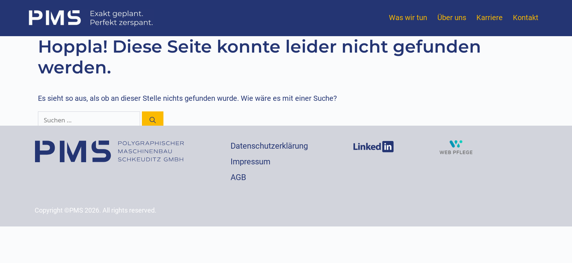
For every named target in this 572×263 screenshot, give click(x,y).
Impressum (250, 161)
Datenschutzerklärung (269, 145)
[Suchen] (152, 120)
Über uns (451, 17)
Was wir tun (408, 17)
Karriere (489, 17)
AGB (238, 177)
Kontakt (525, 17)
